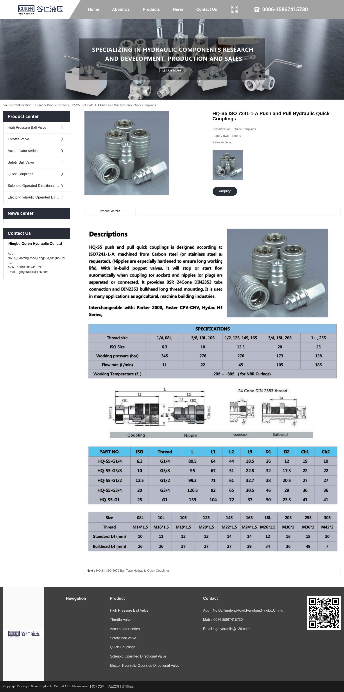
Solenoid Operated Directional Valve (36, 186)
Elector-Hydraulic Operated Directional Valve (39, 197)
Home (93, 9)
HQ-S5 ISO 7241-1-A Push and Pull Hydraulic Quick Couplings (113, 105)
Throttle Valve (18, 139)
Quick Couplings (20, 174)
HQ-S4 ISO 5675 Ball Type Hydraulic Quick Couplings (133, 570)
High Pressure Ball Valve (27, 127)
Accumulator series (23, 151)
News (178, 9)
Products (151, 9)
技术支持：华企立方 (105, 686)
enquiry (225, 191)
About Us (121, 9)
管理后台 (128, 686)
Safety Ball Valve (21, 162)
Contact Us (206, 9)
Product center (57, 105)
